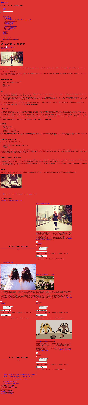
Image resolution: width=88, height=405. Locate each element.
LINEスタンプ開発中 (9, 27)
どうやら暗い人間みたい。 (11, 21)
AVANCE (4, 2)
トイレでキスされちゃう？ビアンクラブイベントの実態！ (15, 378)
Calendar (4, 34)
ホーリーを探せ (8, 24)
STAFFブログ (8, 17)
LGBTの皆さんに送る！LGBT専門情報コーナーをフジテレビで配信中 (18, 376)
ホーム (4, 14)
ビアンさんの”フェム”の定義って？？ (11, 383)
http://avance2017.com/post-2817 (6, 386)
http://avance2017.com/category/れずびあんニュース (12, 200)
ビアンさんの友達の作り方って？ (10, 381)
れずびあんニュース (9, 29)
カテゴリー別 (6, 16)
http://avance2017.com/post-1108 (6, 391)
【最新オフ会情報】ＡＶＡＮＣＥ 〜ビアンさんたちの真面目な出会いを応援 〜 (20, 194)
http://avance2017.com (4, 389)
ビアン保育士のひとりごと (11, 26)
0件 (12, 47)
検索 (1, 11)
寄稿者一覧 (5, 31)
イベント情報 (8, 18)
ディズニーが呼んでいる (10, 28)
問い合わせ (5, 33)
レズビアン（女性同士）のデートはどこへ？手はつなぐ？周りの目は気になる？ (20, 374)
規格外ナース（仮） (9, 23)
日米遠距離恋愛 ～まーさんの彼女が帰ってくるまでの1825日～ (18, 19)
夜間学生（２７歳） (9, 22)
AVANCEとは (6, 32)
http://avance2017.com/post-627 (6, 393)
